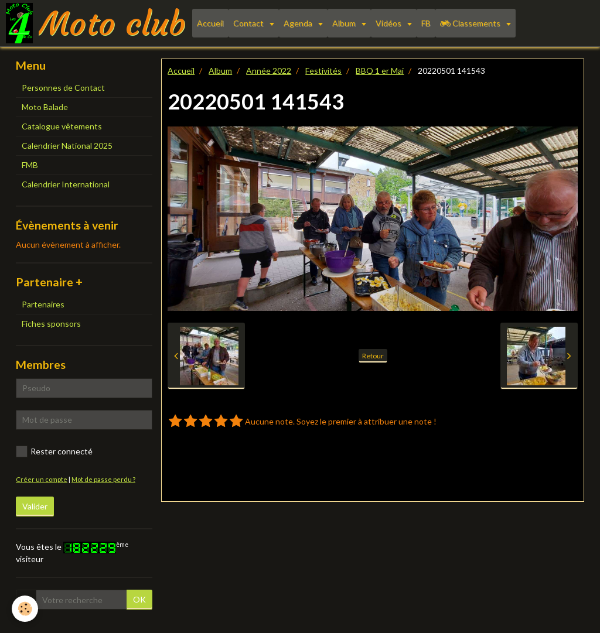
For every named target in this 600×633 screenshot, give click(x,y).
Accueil (210, 23)
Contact (249, 23)
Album (344, 23)
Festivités (323, 71)
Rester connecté (54, 451)
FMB (30, 165)
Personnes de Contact (63, 88)
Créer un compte (41, 479)
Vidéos (389, 23)
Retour (373, 355)
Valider (34, 506)
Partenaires (43, 304)
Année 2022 (268, 71)
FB (426, 23)
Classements (471, 23)
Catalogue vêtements (62, 126)
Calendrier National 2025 (67, 145)
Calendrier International (66, 184)
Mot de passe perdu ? (103, 479)
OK (139, 599)
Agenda (299, 23)
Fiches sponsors (51, 324)
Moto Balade (45, 107)
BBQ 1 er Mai (380, 71)
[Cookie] (25, 609)
